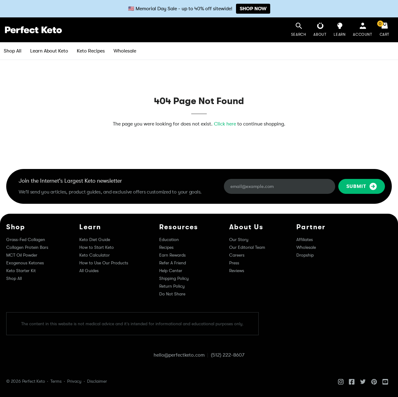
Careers (236, 255)
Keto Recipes (91, 51)
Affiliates (304, 239)
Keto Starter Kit (21, 270)
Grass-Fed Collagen (25, 239)
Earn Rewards (172, 255)
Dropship (305, 255)
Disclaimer (97, 381)
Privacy (74, 381)
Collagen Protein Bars (27, 247)
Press (234, 262)
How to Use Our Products (103, 262)
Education (169, 239)
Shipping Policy (174, 278)
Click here (225, 124)
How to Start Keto (96, 247)
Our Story (238, 239)
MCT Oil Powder (21, 255)
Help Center (170, 270)
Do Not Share (172, 293)
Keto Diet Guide (94, 239)
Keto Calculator (94, 255)
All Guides (89, 270)
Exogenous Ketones (25, 262)
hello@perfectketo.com (179, 355)
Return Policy (172, 286)
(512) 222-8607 (227, 355)
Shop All (12, 51)
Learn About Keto (49, 51)
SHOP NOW (253, 8)
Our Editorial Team (247, 247)
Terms (56, 381)
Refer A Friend (172, 262)
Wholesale (124, 51)
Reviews (236, 270)
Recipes (166, 247)
